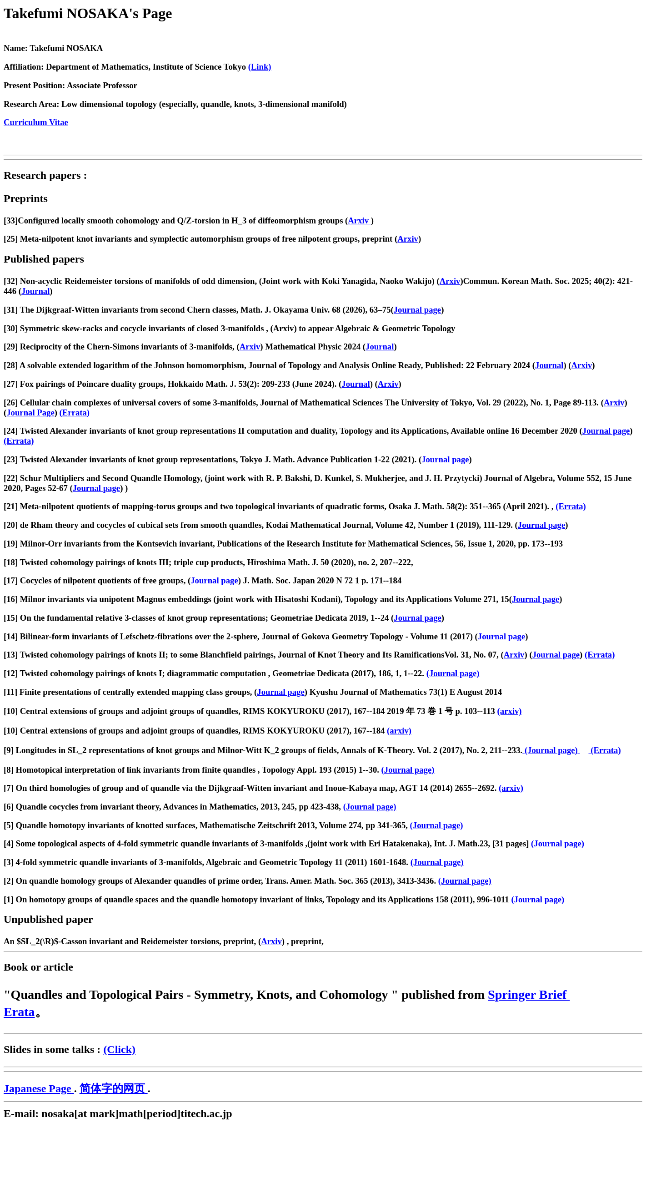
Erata (19, 1012)
